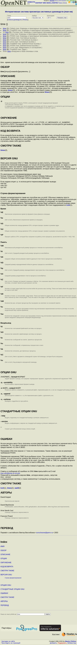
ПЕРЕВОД (5, 605)
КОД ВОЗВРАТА (7, 566)
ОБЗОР (3, 550)
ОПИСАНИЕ (5, 554)
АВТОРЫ (4, 601)
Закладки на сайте (8, 641)
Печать (25, 19)
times (10, 90)
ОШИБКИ (4, 593)
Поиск (60, 3)
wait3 (17, 488)
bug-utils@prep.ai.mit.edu (10, 473)
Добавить (53, 643)
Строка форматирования (13, 578)
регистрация (62, 0)
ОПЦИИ (4, 558)
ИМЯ (2, 546)
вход (56, 0)
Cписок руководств (14, 19)
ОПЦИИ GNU (6, 585)
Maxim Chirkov (70, 641)
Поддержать (62, 643)
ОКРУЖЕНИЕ (6, 562)
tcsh (68, 205)
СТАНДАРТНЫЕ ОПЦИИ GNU (12, 589)
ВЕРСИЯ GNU (6, 575)
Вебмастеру (72, 643)
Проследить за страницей (10, 643)
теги (64, 3)
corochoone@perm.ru (44, 533)
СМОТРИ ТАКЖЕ (7, 571)
